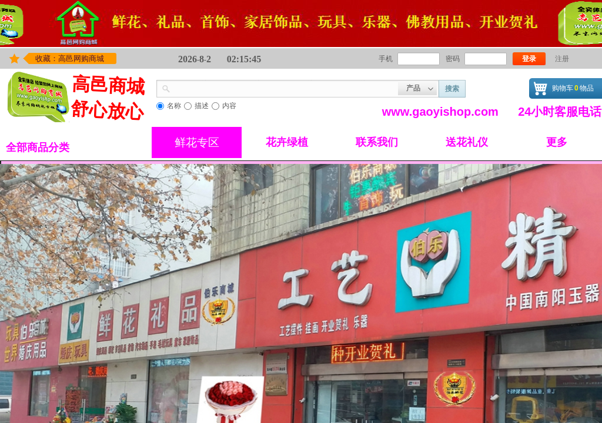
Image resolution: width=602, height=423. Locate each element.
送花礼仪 (467, 142)
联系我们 (377, 142)
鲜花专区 (197, 142)
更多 (556, 142)
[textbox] (284, 87)
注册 (562, 59)
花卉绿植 (287, 142)
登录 (529, 59)
